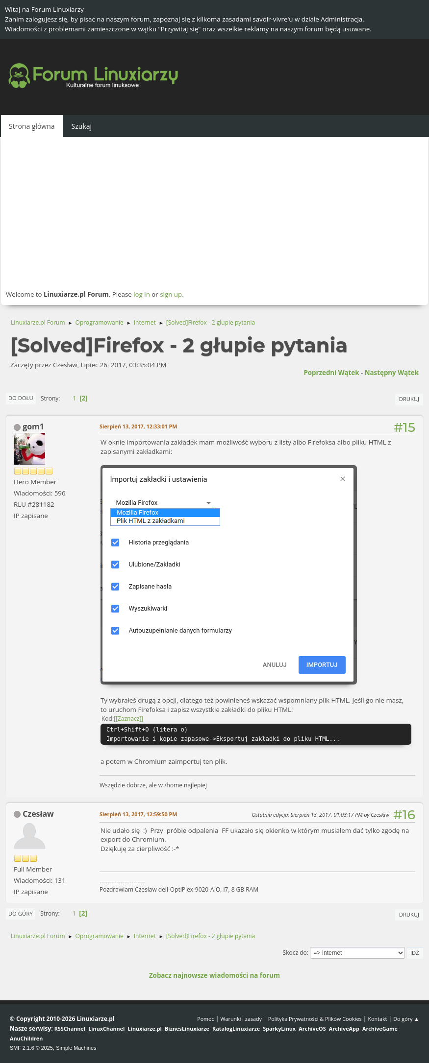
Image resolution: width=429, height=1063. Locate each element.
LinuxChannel (106, 1028)
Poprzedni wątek (331, 372)
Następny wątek (392, 372)
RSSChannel (69, 1028)
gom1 (33, 426)
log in (141, 294)
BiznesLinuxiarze (187, 1028)
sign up (171, 294)
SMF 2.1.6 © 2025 (31, 1048)
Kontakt (377, 1018)
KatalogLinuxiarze (236, 1028)
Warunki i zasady (241, 1018)
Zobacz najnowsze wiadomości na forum (214, 975)
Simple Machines (76, 1048)
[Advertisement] (214, 213)
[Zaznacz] (128, 718)
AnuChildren (26, 1038)
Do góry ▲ (406, 1018)
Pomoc (205, 1018)
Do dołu (20, 398)
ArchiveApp (344, 1028)
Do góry (20, 913)
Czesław (38, 813)
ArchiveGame (380, 1028)
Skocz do (295, 952)
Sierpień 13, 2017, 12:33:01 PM (138, 426)
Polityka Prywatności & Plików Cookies (315, 1018)
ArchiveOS (312, 1028)
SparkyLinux (279, 1028)
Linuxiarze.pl (145, 1028)
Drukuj (409, 398)
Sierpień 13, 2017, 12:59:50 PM (138, 814)
